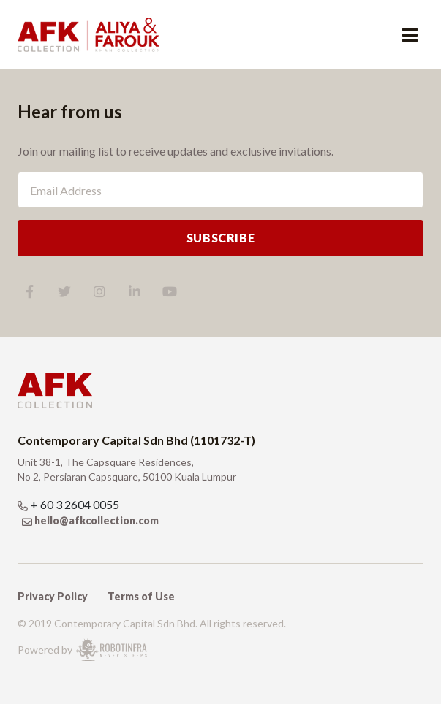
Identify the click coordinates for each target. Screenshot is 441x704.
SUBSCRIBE (220, 238)
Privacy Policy (53, 596)
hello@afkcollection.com (96, 520)
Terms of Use (141, 596)
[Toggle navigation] (409, 35)
